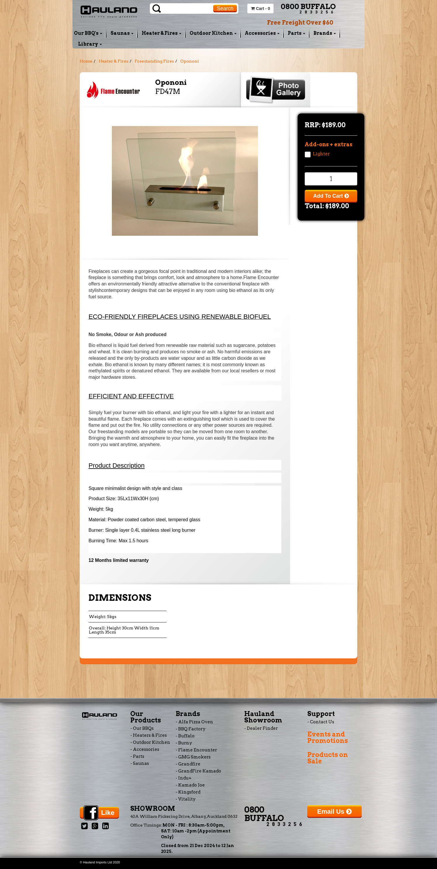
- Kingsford (188, 792)
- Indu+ (184, 778)
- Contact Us (320, 722)
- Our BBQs (142, 728)
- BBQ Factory (191, 729)
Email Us (334, 811)
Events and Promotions (327, 737)
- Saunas (139, 763)
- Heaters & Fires (148, 735)
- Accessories (144, 749)
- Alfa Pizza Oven (194, 722)
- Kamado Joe (190, 785)
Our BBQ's (88, 33)
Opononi (189, 61)
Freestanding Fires (154, 61)
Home (86, 61)
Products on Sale (327, 758)
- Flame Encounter (196, 750)
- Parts (137, 756)
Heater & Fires (161, 33)
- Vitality (186, 799)
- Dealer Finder (261, 728)
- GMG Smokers (193, 757)
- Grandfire (188, 764)
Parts (296, 33)
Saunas (121, 33)
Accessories (262, 33)
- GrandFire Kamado (198, 771)
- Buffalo (185, 736)
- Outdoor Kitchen (150, 742)
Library (90, 44)
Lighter (321, 153)
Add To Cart (331, 196)
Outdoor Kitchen (213, 33)
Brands (324, 33)
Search (225, 8)
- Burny (184, 743)
